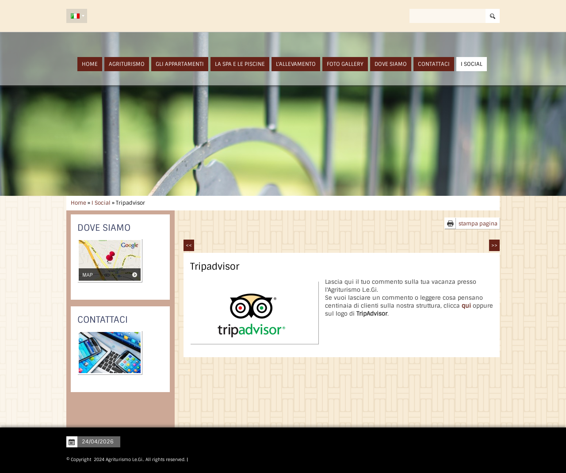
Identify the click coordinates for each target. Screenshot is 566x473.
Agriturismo (127, 64)
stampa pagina (478, 223)
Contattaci (434, 64)
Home (90, 64)
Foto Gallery (345, 64)
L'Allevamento (296, 64)
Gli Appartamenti (180, 64)
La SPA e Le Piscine (240, 64)
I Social (471, 64)
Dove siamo (391, 64)
